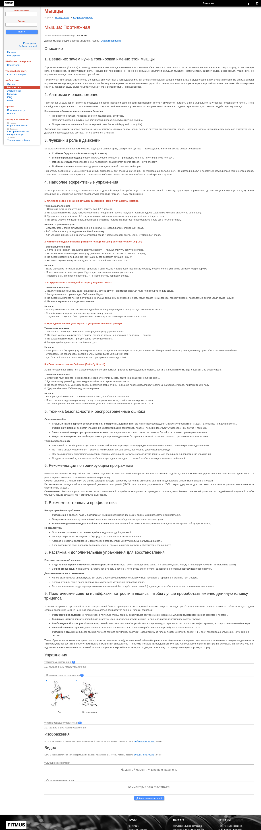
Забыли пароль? (28, 46)
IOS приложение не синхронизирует (21, 132)
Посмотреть (13, 65)
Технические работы (21, 139)
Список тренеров (16, 74)
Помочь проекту (16, 110)
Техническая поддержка (230, 826)
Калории (12, 94)
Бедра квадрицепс (83, 17)
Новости (11, 113)
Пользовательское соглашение (188, 826)
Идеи (10, 100)
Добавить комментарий (149, 798)
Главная (11, 52)
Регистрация (30, 43)
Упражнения (14, 90)
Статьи (11, 84)
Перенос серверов (21, 124)
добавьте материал (144, 741)
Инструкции (13, 55)
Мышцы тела (62, 17)
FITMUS (9, 3)
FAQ (9, 97)
